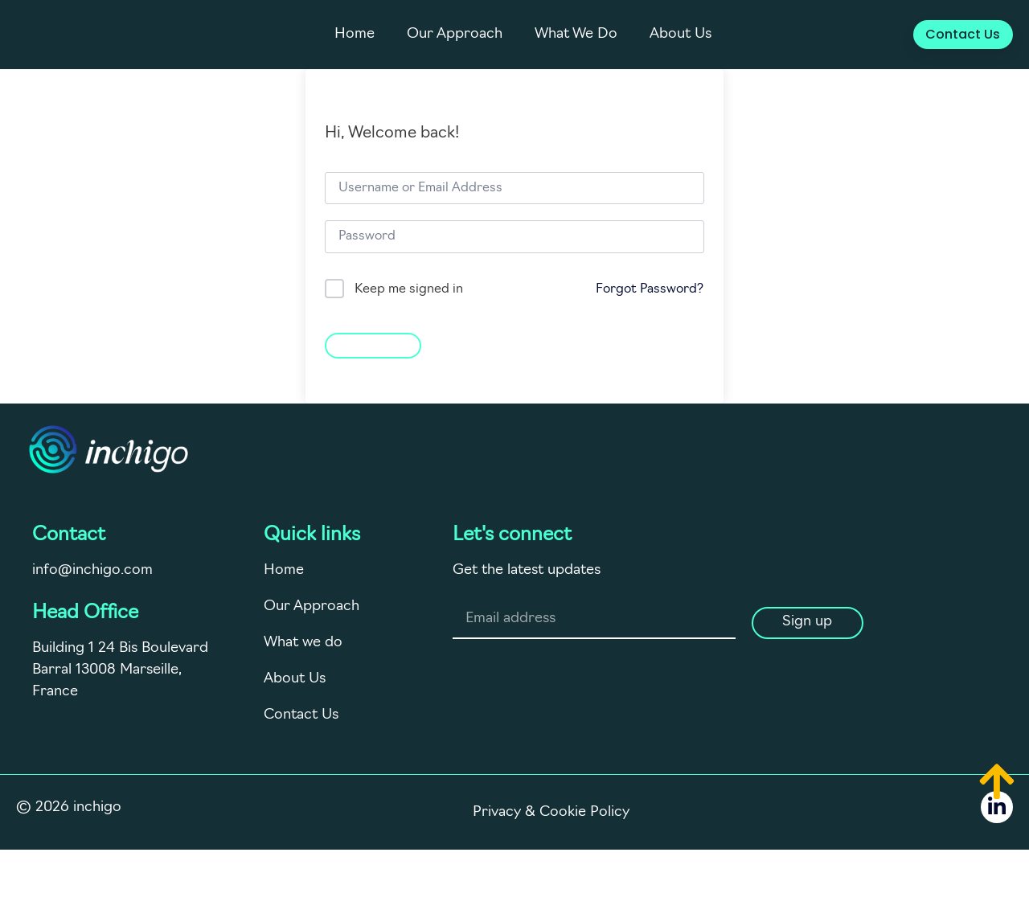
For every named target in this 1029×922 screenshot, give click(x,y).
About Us (680, 34)
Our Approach (454, 34)
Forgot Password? (649, 289)
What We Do (576, 34)
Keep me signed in (409, 289)
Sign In (373, 343)
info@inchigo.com (92, 570)
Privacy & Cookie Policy (551, 812)
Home (354, 34)
